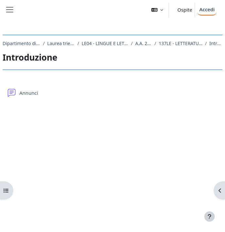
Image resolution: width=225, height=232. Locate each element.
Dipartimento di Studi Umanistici (21, 43)
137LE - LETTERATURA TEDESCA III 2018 (181, 43)
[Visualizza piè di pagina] (209, 216)
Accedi (207, 9)
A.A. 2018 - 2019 (143, 43)
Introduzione (215, 43)
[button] (157, 10)
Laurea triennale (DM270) (61, 43)
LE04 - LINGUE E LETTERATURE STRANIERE (105, 43)
